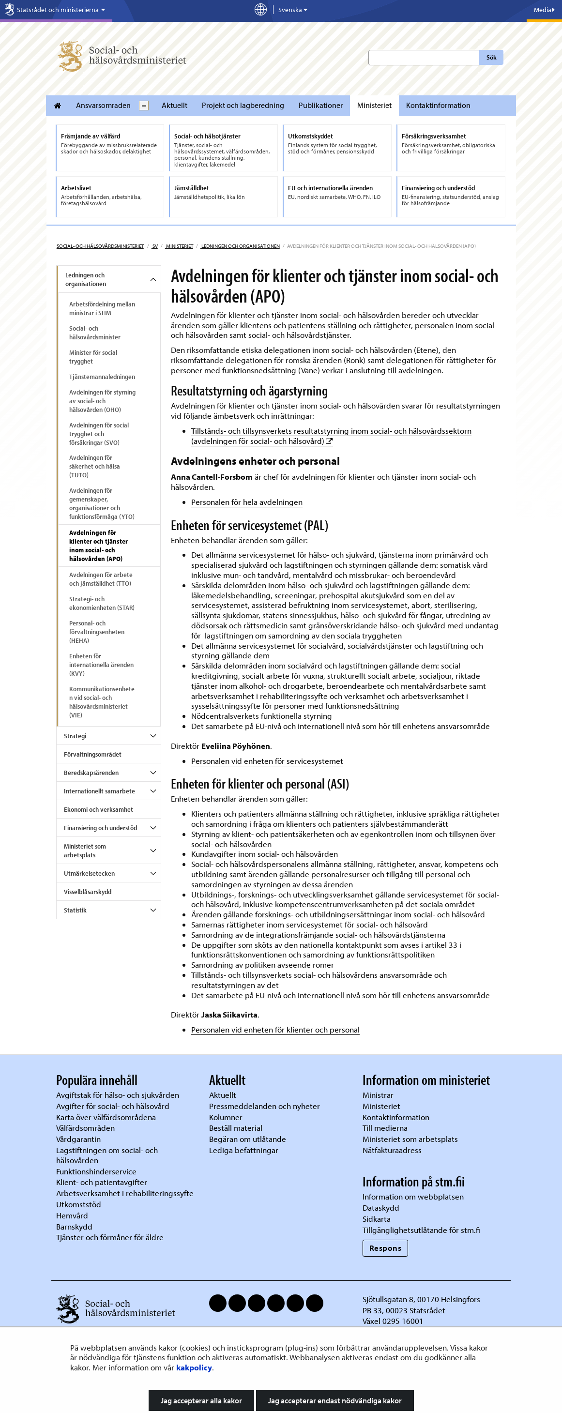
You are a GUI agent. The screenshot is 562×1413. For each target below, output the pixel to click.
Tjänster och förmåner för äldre (110, 1237)
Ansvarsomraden (103, 105)
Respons (385, 1248)
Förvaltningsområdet (93, 754)
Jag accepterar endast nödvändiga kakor (335, 1400)
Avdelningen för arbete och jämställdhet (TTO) (101, 579)
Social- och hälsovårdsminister (95, 332)
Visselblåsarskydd (87, 891)
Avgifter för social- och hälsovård (112, 1106)
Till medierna (385, 1128)
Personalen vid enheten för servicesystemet (267, 761)
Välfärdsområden (85, 1128)
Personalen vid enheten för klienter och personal (275, 1029)
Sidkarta (377, 1219)
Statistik (75, 910)
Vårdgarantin (78, 1139)
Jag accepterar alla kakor (201, 1400)
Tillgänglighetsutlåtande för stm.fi (421, 1230)
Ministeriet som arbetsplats (85, 850)
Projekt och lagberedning (243, 105)
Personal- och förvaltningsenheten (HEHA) (96, 632)
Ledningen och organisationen (240, 246)
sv (155, 246)
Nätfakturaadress (392, 1150)
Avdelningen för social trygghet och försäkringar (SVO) (99, 434)
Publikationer (321, 105)
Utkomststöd (78, 1204)
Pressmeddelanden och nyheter (264, 1106)
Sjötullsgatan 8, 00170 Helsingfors (421, 1299)
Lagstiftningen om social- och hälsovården (107, 1155)
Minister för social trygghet (93, 356)
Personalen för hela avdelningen (247, 502)
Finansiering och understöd (100, 827)
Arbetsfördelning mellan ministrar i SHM (102, 308)
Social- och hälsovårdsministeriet (100, 246)
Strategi (75, 735)
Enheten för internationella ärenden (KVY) (101, 665)
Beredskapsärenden (91, 772)
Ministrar (378, 1095)
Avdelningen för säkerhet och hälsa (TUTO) (94, 466)
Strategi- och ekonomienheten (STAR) (102, 603)
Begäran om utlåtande (247, 1139)
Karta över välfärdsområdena (106, 1117)
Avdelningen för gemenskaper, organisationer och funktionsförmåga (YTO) (102, 503)
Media (544, 9)
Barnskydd (74, 1226)
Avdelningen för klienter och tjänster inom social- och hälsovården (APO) (98, 545)
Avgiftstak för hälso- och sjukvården (117, 1095)
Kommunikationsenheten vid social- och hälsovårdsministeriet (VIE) (102, 701)
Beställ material (235, 1128)
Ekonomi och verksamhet (98, 809)
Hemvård (72, 1215)
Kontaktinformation (438, 105)
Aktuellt (174, 105)
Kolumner (226, 1117)
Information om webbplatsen (413, 1196)
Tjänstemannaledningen (102, 376)
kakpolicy (194, 1367)
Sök (491, 57)
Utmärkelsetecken (89, 873)
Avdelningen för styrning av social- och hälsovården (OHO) (102, 401)
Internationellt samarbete (99, 791)
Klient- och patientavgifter (101, 1182)
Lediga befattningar (243, 1150)
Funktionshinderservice (96, 1171)
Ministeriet (374, 105)
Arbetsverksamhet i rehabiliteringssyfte (126, 1193)
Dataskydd (381, 1207)
